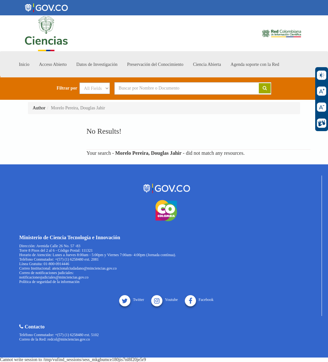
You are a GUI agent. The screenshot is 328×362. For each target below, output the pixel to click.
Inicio (24, 64)
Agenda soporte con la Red (255, 64)
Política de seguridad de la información (49, 281)
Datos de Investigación (96, 64)
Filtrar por (67, 88)
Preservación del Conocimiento (155, 64)
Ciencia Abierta (207, 64)
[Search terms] (179, 88)
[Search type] (94, 88)
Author (39, 108)
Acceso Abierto (53, 64)
